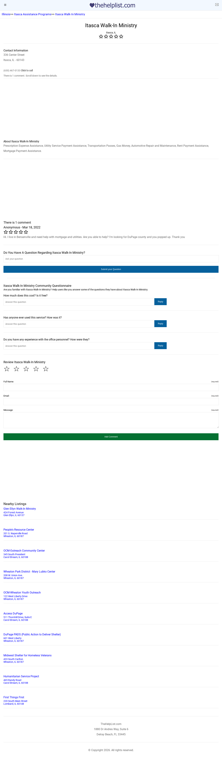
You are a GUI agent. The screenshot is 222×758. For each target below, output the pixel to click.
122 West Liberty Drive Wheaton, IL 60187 (111, 595)
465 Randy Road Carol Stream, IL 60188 (111, 679)
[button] (111, 269)
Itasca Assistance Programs (32, 14)
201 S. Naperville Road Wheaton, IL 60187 (111, 533)
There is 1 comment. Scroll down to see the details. (30, 75)
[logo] (111, 6)
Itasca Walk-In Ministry (70, 14)
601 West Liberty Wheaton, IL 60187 (111, 637)
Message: (111, 410)
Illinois (6, 14)
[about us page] (217, 5)
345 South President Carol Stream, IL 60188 (111, 553)
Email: (111, 395)
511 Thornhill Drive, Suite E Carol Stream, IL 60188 (111, 616)
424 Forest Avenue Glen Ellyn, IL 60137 (111, 512)
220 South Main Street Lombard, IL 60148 (111, 700)
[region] (111, 111)
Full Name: (111, 381)
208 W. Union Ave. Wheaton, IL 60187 (111, 574)
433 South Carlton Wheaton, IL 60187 (111, 658)
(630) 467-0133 (18, 70)
